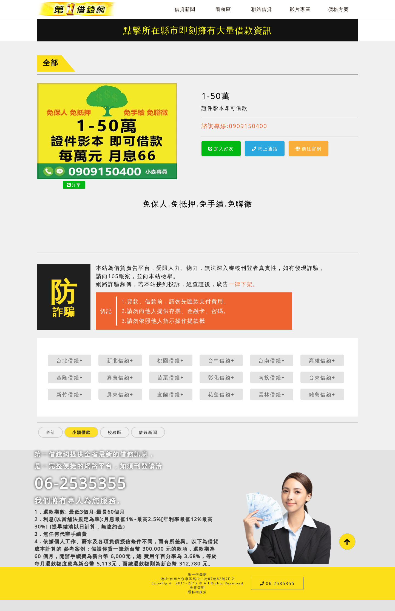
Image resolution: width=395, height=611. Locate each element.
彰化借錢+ (221, 377)
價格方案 (338, 9)
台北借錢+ (69, 360)
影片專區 (300, 9)
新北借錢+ (120, 360)
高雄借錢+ (322, 360)
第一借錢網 (197, 574)
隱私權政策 (197, 592)
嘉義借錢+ (120, 377)
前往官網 (308, 149)
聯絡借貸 (261, 9)
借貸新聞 (185, 9)
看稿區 (223, 9)
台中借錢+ (221, 360)
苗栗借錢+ (170, 377)
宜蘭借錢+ (170, 394)
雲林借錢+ (271, 394)
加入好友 (221, 149)
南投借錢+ (271, 377)
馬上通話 (265, 149)
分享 (74, 185)
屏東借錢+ (120, 394)
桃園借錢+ (170, 360)
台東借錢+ (322, 377)
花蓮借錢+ (221, 394)
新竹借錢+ (69, 394)
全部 (51, 62)
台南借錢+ (271, 360)
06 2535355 (277, 583)
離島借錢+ (322, 394)
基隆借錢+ (69, 377)
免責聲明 (197, 587)
